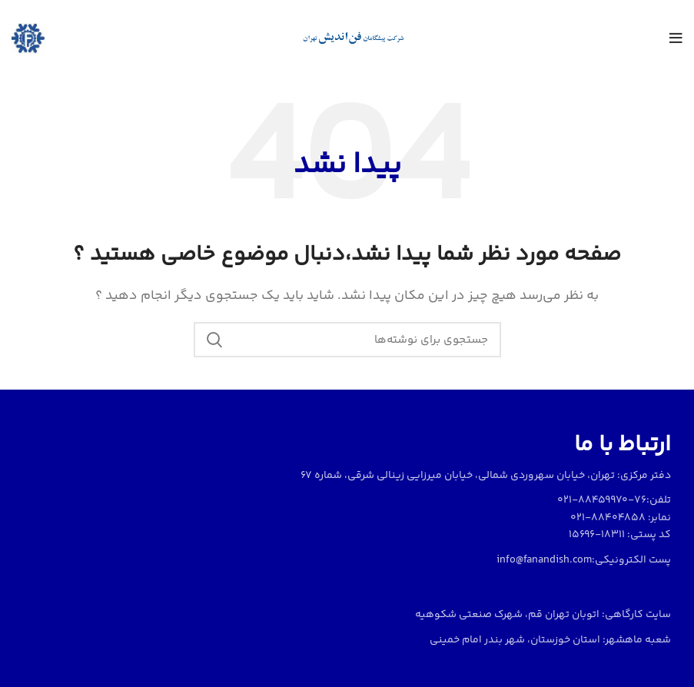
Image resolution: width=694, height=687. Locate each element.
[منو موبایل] (676, 38)
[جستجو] (347, 339)
